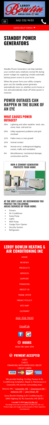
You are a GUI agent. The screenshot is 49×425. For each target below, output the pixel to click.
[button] (7, 183)
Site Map (24, 305)
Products (24, 268)
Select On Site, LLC (31, 402)
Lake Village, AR (31, 391)
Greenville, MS (21, 389)
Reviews (24, 262)
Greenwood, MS (38, 389)
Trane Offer (24, 295)
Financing (24, 284)
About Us (24, 289)
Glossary (24, 311)
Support (24, 278)
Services (24, 273)
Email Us (24, 326)
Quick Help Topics (24, 28)
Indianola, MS (16, 391)
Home (25, 257)
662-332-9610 (24, 317)
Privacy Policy (24, 300)
